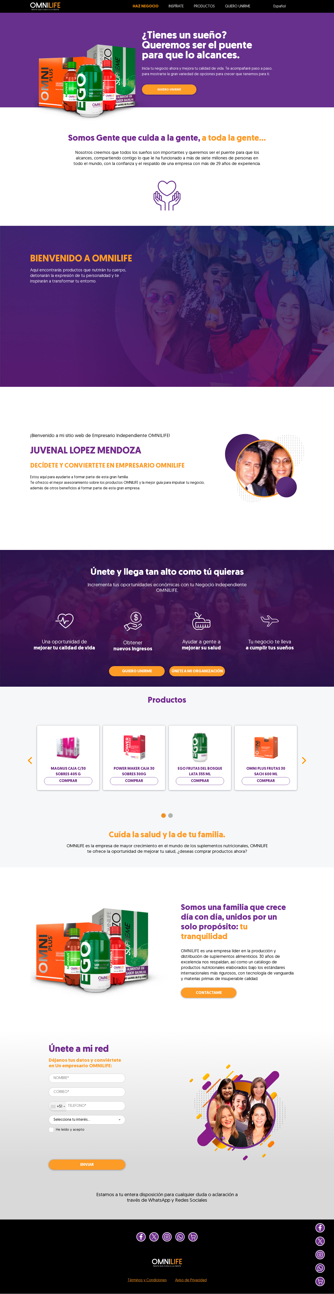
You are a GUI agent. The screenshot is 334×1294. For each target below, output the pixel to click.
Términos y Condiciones (147, 1280)
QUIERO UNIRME (169, 89)
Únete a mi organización (197, 671)
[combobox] (57, 1107)
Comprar (68, 781)
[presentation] (84, 1146)
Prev (30, 760)
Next (304, 760)
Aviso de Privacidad (191, 1280)
